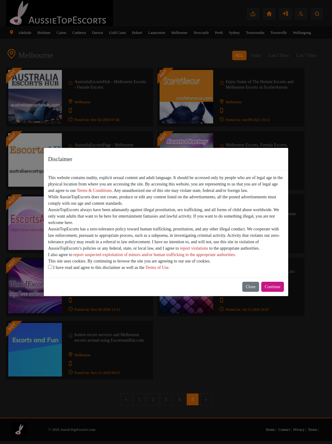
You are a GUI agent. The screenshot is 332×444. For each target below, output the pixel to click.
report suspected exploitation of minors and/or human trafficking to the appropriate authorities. (154, 254)
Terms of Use (156, 267)
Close (250, 286)
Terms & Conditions (94, 190)
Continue (272, 286)
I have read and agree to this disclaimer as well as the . (109, 267)
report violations (194, 248)
